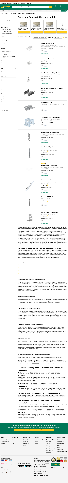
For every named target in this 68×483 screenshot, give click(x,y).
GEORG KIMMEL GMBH (8, 59)
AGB (36, 444)
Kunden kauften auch (6, 31)
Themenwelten (38, 10)
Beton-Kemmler (60, 443)
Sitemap (48, 443)
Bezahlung (3, 443)
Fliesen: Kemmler (61, 439)
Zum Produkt (24, 32)
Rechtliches (48, 437)
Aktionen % (48, 10)
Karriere (36, 443)
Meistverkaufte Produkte (7, 29)
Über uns (37, 437)
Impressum (48, 441)
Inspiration (25, 445)
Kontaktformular (37, 467)
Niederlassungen (15, 439)
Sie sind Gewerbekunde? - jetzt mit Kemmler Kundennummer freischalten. (34, 1)
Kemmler (4, 62)
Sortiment (6, 11)
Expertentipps (26, 443)
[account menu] (56, 7)
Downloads (25, 441)
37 (3, 103)
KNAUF (4, 64)
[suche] (32, 7)
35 (3, 100)
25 (3, 98)
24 (3, 96)
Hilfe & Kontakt (15, 437)
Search (50, 7)
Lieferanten (37, 446)
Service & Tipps (26, 437)
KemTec (59, 445)
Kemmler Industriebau (62, 451)
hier (47, 471)
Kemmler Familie (61, 437)
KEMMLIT (59, 447)
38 (3, 105)
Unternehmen (55, 10)
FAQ (13, 441)
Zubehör (59, 357)
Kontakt (13, 443)
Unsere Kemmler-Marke (7, 33)
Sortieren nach (50, 37)
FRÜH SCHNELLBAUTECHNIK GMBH (9, 57)
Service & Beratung (27, 10)
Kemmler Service (35, 363)
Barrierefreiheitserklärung (51, 448)
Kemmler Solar (60, 449)
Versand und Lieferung (5, 439)
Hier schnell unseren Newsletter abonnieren (34, 429)
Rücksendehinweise (5, 441)
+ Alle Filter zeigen (4, 110)
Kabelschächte (44, 331)
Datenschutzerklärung (51, 439)
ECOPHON (5, 54)
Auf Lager (5, 43)
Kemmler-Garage (60, 441)
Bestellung (3, 437)
